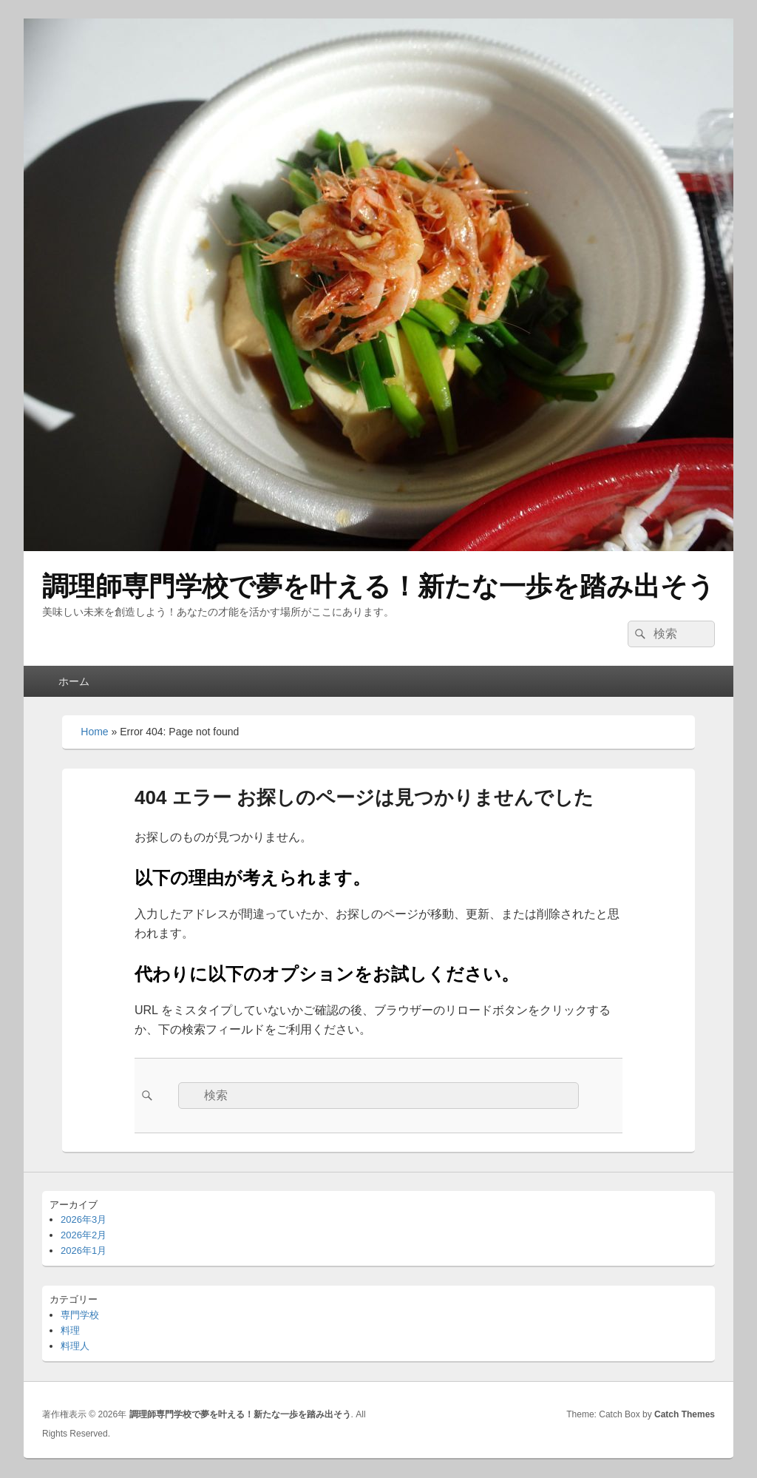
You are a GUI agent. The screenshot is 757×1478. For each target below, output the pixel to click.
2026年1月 (83, 1250)
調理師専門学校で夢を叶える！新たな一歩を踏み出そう (378, 586)
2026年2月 (83, 1235)
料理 (70, 1330)
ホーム (73, 681)
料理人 (75, 1346)
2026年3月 (83, 1219)
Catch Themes (684, 1414)
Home (94, 732)
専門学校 (80, 1314)
